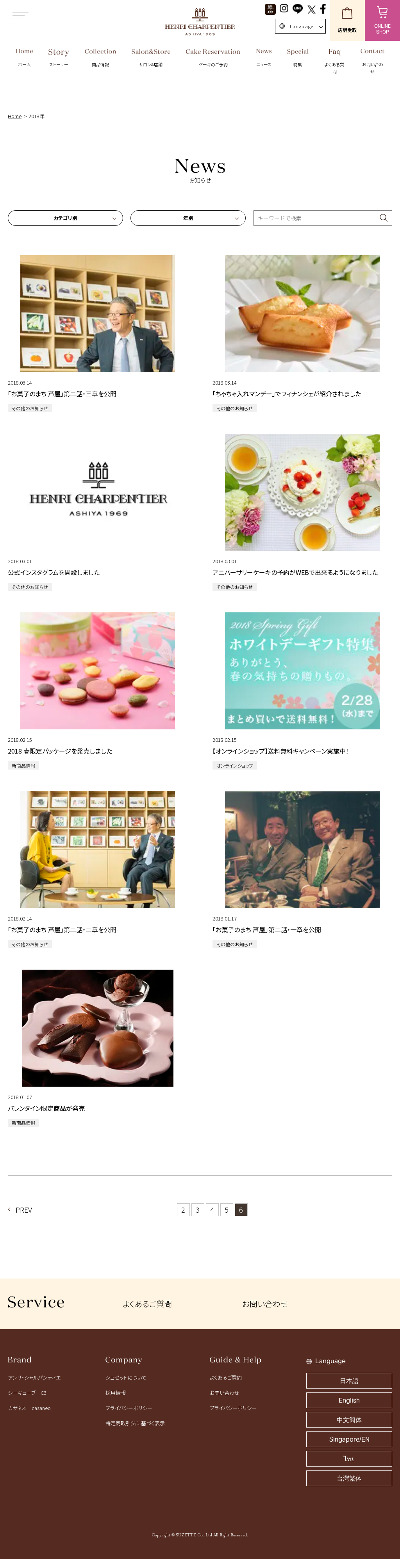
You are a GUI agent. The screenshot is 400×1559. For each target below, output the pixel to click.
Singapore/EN (349, 1439)
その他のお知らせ (30, 408)
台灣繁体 (349, 1478)
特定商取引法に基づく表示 (135, 1423)
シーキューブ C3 (27, 1392)
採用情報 (115, 1392)
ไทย (349, 1459)
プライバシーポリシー (128, 1408)
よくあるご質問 (147, 1303)
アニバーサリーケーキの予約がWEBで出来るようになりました (295, 572)
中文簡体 (349, 1420)
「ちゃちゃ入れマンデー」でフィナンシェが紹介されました (286, 393)
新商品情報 (23, 765)
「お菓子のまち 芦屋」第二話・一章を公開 (266, 929)
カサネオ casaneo (29, 1408)
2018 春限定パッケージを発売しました (60, 751)
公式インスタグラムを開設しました (54, 572)
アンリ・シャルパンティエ (34, 1377)
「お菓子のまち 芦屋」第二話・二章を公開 (62, 929)
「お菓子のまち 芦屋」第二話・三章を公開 (62, 393)
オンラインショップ (234, 765)
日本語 (349, 1381)
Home (14, 116)
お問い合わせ (265, 1303)
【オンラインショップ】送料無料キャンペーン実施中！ (280, 751)
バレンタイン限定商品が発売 (46, 1108)
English (349, 1400)
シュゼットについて (125, 1377)
